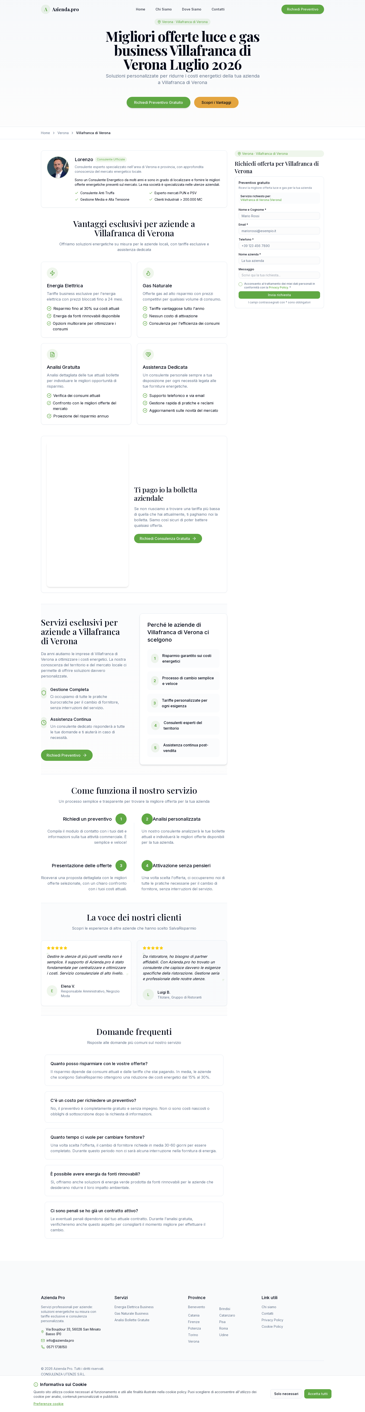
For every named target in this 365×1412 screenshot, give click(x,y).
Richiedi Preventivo (302, 9)
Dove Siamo (191, 9)
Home (140, 9)
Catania (193, 1315)
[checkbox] (240, 284)
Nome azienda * (250, 254)
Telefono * (246, 239)
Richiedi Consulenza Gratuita (168, 538)
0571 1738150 (57, 1347)
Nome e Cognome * (252, 209)
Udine (223, 1335)
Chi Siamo (163, 9)
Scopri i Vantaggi (216, 102)
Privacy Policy (278, 287)
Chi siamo (269, 1307)
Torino (193, 1335)
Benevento (196, 1307)
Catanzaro (227, 1315)
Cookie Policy (272, 1326)
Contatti (218, 9)
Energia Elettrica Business (134, 1307)
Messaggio (246, 269)
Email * (243, 224)
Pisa (222, 1322)
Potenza (194, 1328)
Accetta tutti (318, 1394)
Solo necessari (286, 1394)
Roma (223, 1328)
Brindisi (224, 1309)
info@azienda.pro (60, 1340)
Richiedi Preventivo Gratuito (158, 102)
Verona (63, 133)
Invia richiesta (279, 295)
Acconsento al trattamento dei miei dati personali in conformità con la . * (279, 285)
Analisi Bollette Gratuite (132, 1320)
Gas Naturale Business (132, 1313)
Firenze (194, 1322)
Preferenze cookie (49, 1404)
